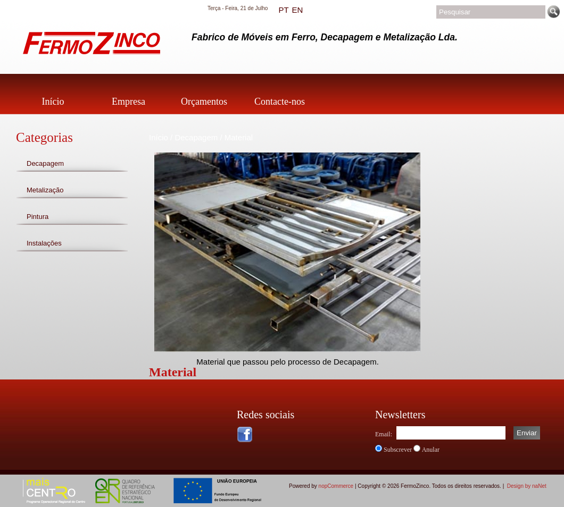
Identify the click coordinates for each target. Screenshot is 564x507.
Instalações (44, 243)
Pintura (37, 217)
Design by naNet (526, 486)
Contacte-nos (279, 101)
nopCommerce (336, 486)
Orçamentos (204, 101)
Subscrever (398, 449)
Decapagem (45, 163)
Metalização (45, 190)
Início (53, 101)
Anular (430, 449)
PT (283, 9)
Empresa (128, 101)
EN (297, 9)
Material (239, 137)
